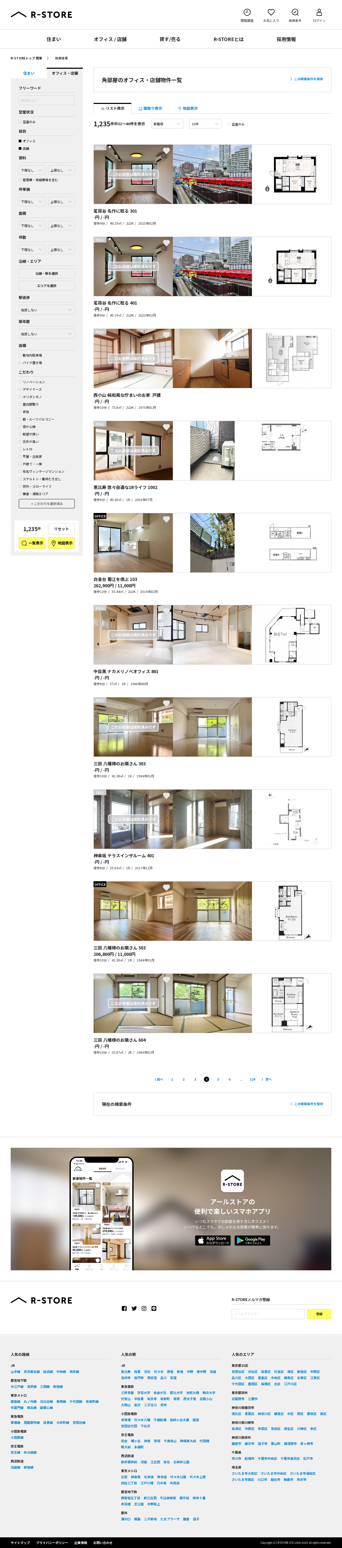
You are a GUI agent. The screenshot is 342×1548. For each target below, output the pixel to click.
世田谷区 (238, 1371)
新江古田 (150, 1498)
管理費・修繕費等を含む (38, 179)
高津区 (236, 1428)
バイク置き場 (30, 362)
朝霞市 (288, 1479)
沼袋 (144, 1462)
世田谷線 (79, 1422)
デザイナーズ (30, 389)
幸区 (313, 1428)
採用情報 (286, 38)
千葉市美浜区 (290, 1458)
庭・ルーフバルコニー (37, 419)
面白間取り (29, 404)
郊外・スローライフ (35, 486)
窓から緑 (27, 426)
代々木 (159, 1371)
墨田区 (253, 1383)
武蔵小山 (206, 1398)
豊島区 (262, 1377)
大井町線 (62, 1422)
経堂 (196, 1419)
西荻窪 (152, 1377)
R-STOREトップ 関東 (26, 58)
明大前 (126, 1447)
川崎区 (302, 1428)
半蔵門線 (17, 1407)
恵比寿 (126, 1371)
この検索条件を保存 (308, 78)
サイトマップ (20, 1542)
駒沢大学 (209, 1392)
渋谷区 (253, 1371)
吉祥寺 (126, 1377)
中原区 (249, 1428)
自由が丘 (160, 1392)
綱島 (137, 1519)
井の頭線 (30, 1452)
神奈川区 (264, 1413)
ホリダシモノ (30, 396)
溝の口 (126, 1519)
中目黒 (139, 1398)
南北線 (32, 1407)
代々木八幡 (142, 1419)
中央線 (61, 1371)
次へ (268, 1079)
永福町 (139, 1447)
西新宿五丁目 (130, 1498)
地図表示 (61, 543)
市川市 (236, 1458)
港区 (290, 1371)
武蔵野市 (238, 1398)
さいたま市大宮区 (244, 1473)
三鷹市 (253, 1398)
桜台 (167, 1462)
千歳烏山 (170, 1440)
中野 (190, 1371)
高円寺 (139, 1377)
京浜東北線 (32, 1371)
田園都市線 (32, 1422)
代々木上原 (198, 1476)
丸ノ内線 (30, 1401)
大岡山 (126, 1405)
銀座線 (15, 1401)
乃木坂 (161, 1483)
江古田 (155, 1462)
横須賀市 (290, 1443)
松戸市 (308, 1458)
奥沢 (137, 1405)
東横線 (15, 1422)
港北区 (236, 1413)
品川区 (236, 1377)
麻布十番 (199, 1498)
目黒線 (48, 1422)
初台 (124, 1440)
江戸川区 (290, 1383)
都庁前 (184, 1498)
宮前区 (276, 1428)
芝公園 (139, 1504)
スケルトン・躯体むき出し (40, 478)
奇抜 (24, 411)
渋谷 (147, 1371)
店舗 (24, 148)
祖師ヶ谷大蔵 (179, 1419)
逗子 (196, 1519)
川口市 (262, 1479)
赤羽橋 (126, 1504)
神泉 (147, 1440)
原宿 (170, 1371)
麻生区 (289, 1428)
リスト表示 (113, 108)
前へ (160, 1079)
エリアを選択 (46, 285)
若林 (163, 1405)
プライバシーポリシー (52, 1542)
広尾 (124, 1476)
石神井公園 (181, 1462)
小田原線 (17, 1437)
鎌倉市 (236, 1443)
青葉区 (249, 1413)
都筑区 (312, 1413)
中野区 (315, 1371)
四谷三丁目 (129, 1483)
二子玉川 (150, 1405)
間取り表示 (150, 108)
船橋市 (249, 1458)
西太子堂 (189, 1398)
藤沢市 (249, 1443)
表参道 (162, 1476)
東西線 (61, 1401)
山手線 (15, 1371)
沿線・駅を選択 (47, 273)
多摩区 (262, 1428)
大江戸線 (17, 1386)
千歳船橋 (160, 1419)
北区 (277, 1383)
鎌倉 (186, 1519)
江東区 (315, 1377)
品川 (163, 1377)
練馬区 (289, 1377)
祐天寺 (152, 1398)
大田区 (249, 1377)
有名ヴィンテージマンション (41, 471)
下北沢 (145, 1426)
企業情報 (80, 1542)
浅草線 (32, 1386)
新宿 (180, 1371)
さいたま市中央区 (273, 1473)
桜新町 (165, 1398)
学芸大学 (143, 1392)
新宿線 (58, 1386)
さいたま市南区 (243, 1479)
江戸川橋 (147, 1483)
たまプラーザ (170, 1519)
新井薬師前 (129, 1462)
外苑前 (175, 1483)
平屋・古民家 (30, 456)
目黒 (137, 1371)
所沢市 (301, 1479)
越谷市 (275, 1479)
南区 (323, 1413)
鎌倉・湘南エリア (33, 493)
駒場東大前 (188, 1440)
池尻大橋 (192, 1392)
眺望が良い (29, 434)
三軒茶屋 (127, 1392)
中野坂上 (153, 1504)
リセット (61, 528)
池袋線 (15, 1467)
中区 (290, 1413)
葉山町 (276, 1443)
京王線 (15, 1452)
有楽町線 (92, 1401)
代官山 (126, 1398)
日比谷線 (46, 1401)
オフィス (27, 141)
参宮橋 (126, 1419)
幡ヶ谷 (136, 1440)
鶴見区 (279, 1413)
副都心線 (46, 1407)
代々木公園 (178, 1476)
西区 (300, 1413)
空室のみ (27, 121)
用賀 (176, 1398)
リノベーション (32, 381)
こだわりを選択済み (48, 503)
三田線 (45, 1386)
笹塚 (157, 1440)
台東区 (302, 1377)
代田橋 (204, 1440)
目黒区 (266, 1371)
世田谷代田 (129, 1426)
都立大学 (176, 1392)
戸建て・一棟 (30, 464)
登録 (319, 1314)
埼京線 (74, 1371)
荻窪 (173, 1377)
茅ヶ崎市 (306, 1443)
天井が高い (29, 441)
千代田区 (238, 1383)
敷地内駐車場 (30, 355)
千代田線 (75, 1401)
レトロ (25, 449)
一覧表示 (32, 543)
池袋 (213, 1371)
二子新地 (150, 1519)
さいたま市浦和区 (303, 1473)
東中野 (201, 1371)
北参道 (149, 1476)
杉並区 (279, 1371)
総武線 (48, 1371)
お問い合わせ (102, 1542)
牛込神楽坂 (168, 1498)
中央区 (276, 1377)
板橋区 (266, 1383)
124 (252, 1079)
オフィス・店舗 (65, 73)
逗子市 (262, 1443)
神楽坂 (136, 1476)
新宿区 (302, 1371)
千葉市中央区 (267, 1458)
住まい (53, 38)
